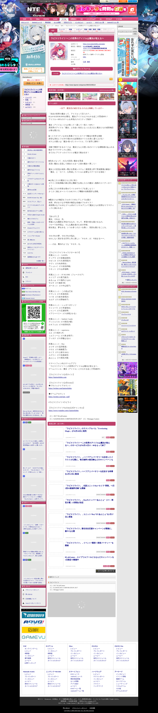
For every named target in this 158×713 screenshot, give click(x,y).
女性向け (73, 19)
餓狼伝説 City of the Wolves (128, 347)
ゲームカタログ (121, 691)
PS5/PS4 (46, 19)
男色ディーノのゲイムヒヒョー (36, 174)
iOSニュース (25, 22)
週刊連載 (28, 658)
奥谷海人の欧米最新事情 (35, 150)
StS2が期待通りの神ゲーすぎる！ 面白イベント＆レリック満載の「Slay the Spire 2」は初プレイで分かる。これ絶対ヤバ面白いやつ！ (33, 497)
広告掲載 (92, 708)
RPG (84, 57)
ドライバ (28, 281)
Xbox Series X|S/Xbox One (32, 291)
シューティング (121, 684)
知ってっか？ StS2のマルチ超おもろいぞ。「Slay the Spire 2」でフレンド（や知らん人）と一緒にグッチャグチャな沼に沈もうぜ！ (33, 470)
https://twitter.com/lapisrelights (60, 388)
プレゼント (29, 272)
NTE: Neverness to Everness (129, 292)
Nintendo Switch (29, 298)
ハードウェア (91, 19)
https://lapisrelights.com (58, 377)
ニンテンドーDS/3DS (53, 672)
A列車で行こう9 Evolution (128, 355)
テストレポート (99, 676)
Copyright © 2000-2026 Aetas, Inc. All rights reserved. (79, 710)
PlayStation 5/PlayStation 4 (32, 295)
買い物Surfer (31, 240)
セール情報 (57, 22)
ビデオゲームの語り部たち (36, 232)
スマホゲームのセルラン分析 (36, 180)
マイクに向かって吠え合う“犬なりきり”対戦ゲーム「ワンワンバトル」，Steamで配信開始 (128, 187)
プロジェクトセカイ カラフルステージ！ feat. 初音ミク (128, 338)
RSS (22, 1)
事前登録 (48, 22)
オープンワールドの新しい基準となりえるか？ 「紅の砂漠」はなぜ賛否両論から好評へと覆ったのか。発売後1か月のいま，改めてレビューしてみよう (33, 443)
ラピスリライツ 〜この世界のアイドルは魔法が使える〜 (82, 73)
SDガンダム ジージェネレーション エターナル (128, 307)
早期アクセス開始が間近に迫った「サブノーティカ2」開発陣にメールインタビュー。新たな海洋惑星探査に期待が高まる (33, 554)
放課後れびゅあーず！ (34, 257)
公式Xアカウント (32, 1)
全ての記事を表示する (106, 571)
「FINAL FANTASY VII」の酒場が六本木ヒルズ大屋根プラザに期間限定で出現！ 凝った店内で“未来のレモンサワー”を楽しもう (128, 255)
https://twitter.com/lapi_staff (59, 397)
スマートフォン (74, 672)
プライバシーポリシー (32, 590)
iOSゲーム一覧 (99, 22)
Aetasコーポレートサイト (33, 603)
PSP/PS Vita (119, 646)
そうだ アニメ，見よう (34, 201)
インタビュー (79, 22)
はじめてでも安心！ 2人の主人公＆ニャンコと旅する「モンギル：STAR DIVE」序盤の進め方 (33, 386)
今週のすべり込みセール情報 (36, 185)
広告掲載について (31, 598)
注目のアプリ (68, 22)
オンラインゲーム (31, 649)
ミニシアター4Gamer (34, 236)
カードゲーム (121, 681)
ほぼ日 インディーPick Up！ (36, 193)
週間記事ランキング (32, 268)
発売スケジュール (54, 658)
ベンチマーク (98, 686)
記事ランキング (30, 663)
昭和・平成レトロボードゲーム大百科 (36, 223)
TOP (24, 19)
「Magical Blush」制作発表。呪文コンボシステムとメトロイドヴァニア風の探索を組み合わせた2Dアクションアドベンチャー (128, 264)
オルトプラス (87, 48)
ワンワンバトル (126, 314)
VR (81, 19)
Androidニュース (37, 22)
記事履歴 (123, 1)
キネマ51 (30, 253)
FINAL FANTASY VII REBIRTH (128, 300)
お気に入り (113, 1)
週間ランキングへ (132, 279)
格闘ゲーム (120, 679)
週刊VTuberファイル (34, 170)
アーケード (119, 672)
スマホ (64, 19)
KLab (85, 46)
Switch (55, 19)
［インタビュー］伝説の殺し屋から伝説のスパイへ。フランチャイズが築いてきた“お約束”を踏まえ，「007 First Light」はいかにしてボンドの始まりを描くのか (33, 581)
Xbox (37, 19)
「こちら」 (90, 701)
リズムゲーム (121, 686)
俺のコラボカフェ (33, 218)
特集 (27, 100)
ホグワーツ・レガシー (128, 331)
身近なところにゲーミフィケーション (36, 248)
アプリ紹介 (74, 684)
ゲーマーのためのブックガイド (36, 206)
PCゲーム (28, 288)
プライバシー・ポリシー (79, 708)
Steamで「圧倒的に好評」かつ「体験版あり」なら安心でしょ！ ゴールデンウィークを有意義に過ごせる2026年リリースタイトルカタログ (33, 360)
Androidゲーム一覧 (113, 22)
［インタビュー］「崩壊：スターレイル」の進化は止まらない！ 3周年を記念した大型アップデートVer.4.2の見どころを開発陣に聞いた (33, 527)
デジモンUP (124, 320)
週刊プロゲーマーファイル (36, 162)
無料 (88, 62)
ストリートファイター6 (128, 325)
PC (31, 19)
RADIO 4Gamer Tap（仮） (35, 197)
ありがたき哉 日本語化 (34, 243)
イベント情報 (121, 676)
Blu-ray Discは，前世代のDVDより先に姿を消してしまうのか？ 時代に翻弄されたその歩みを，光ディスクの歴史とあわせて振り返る (33, 413)
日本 (84, 62)
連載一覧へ (41, 261)
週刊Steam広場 (32, 189)
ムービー (89, 22)
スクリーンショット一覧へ (106, 90)
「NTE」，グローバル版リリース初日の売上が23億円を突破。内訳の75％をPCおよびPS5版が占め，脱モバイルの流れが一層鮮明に (128, 216)
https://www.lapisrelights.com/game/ (94, 44)
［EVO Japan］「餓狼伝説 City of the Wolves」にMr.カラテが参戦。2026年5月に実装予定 (128, 206)
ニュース (28, 97)
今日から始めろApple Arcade (36, 214)
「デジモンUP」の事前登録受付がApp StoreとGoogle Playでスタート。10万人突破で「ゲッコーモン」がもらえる (128, 197)
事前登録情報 (75, 679)
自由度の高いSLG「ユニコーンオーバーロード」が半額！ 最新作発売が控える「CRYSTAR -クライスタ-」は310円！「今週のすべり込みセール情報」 (128, 236)
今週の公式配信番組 (34, 166)
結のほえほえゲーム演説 (35, 211)
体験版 (27, 104)
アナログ (109, 19)
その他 (118, 688)
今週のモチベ (32, 158)
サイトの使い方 (45, 1)
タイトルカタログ (54, 660)
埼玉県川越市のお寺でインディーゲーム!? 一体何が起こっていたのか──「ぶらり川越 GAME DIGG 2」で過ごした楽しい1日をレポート (128, 226)
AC (101, 19)
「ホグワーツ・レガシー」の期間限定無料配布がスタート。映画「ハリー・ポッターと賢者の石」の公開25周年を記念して (128, 245)
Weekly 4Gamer (32, 154)
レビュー (28, 102)
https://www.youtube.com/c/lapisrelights (64, 410)
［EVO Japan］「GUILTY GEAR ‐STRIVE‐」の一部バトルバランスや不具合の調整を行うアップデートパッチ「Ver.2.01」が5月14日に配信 (128, 274)
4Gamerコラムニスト (34, 228)
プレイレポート (76, 651)
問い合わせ (56, 1)
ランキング (132, 1)
